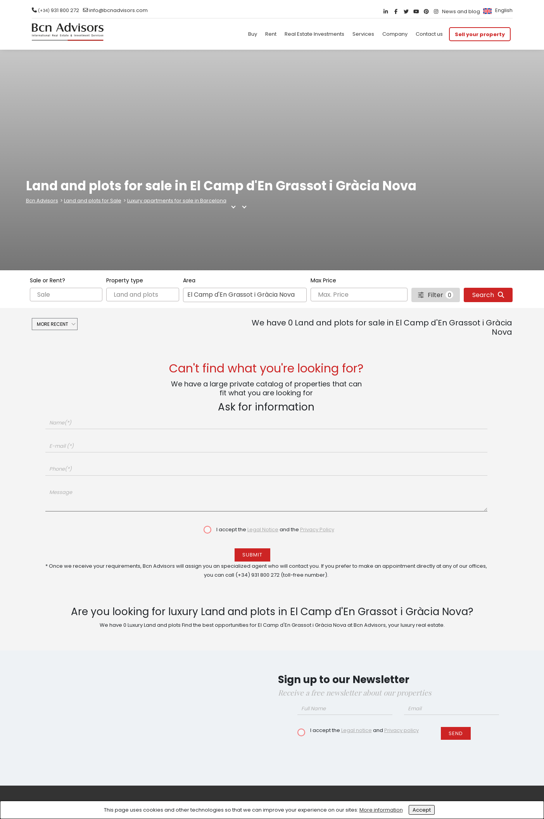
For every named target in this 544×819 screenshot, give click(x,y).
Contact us (429, 34)
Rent (270, 34)
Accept (422, 810)
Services (363, 34)
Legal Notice (262, 529)
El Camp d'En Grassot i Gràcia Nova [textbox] (241, 294)
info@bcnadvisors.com (118, 10)
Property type (124, 280)
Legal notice (356, 730)
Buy (252, 34)
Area (189, 280)
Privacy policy (401, 730)
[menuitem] (497, 10)
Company (395, 34)
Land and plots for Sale (92, 200)
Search (488, 294)
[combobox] (244, 295)
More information (381, 810)
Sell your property (480, 34)
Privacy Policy (317, 529)
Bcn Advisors (42, 200)
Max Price (323, 280)
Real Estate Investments (314, 34)
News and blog (461, 11)
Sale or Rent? (47, 280)
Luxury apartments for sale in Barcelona (176, 200)
